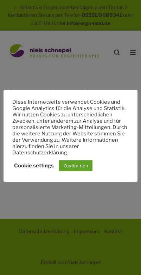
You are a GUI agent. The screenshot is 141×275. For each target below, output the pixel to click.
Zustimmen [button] (75, 165)
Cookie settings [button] (34, 165)
